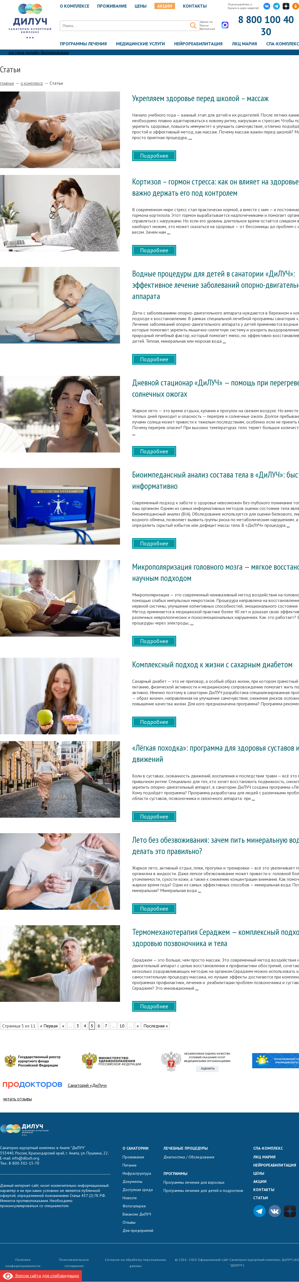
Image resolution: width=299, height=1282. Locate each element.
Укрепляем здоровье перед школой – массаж (200, 98)
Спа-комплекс (282, 43)
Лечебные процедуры (185, 1148)
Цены (141, 6)
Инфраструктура (137, 1173)
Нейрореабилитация (198, 43)
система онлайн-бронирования (38, 52)
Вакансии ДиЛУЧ (137, 1214)
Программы (175, 1173)
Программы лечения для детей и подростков (203, 1190)
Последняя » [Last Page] (155, 1026)
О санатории (136, 1148)
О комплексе (74, 6)
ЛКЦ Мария (244, 43)
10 (122, 1026)
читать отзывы (17, 1099)
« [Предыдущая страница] (63, 1026)
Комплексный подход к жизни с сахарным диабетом (212, 664)
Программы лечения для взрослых (193, 1182)
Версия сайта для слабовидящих (41, 1275)
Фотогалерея (134, 1206)
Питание (130, 1165)
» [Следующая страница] (138, 1026)
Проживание (112, 6)
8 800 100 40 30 (266, 25)
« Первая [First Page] (49, 1026)
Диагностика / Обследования (188, 1157)
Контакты (195, 6)
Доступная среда (138, 1189)
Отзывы (129, 1222)
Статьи (260, 1198)
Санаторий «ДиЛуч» (87, 1085)
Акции (164, 6)
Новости (130, 1198)
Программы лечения (83, 43)
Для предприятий (138, 1230)
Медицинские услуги (140, 43)
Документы (132, 1181)
